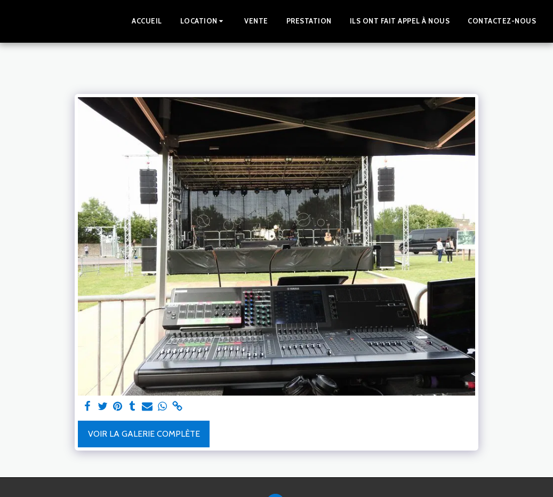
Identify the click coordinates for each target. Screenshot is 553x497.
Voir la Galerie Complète (144, 434)
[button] (203, 21)
